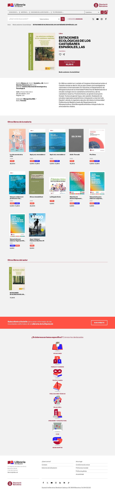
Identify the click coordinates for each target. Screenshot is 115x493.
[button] (105, 12)
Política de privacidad (82, 468)
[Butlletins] (64, 482)
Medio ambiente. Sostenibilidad (69, 72)
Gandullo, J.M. (38, 83)
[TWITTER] (93, 19)
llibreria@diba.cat (13, 472)
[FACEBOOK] (105, 19)
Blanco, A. (24, 83)
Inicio (9, 25)
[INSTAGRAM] (101, 19)
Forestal (23, 100)
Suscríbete (99, 323)
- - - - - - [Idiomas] (92, 12)
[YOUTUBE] (97, 19)
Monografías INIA (29, 99)
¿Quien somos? (46, 461)
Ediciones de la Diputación (49, 468)
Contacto (44, 465)
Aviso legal (79, 461)
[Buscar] (63, 19)
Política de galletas (81, 471)
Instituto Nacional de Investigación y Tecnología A (31, 87)
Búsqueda (75, 19)
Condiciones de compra (83, 465)
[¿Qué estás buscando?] (23, 19)
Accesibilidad (80, 474)
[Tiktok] (68, 482)
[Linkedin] (60, 482)
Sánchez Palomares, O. (24, 85)
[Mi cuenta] (102, 12)
